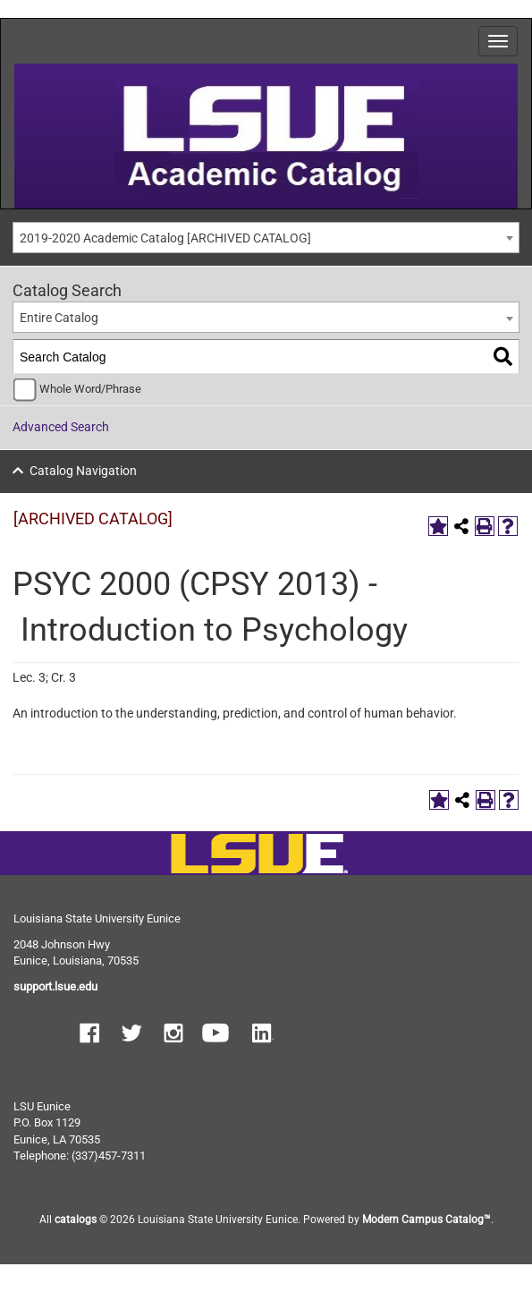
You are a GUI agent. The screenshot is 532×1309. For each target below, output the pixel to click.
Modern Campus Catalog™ (426, 1219)
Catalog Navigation (83, 470)
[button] (89, 1035)
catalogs (76, 1219)
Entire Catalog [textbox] (59, 317)
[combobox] (266, 237)
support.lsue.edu (55, 986)
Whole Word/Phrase (90, 388)
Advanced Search (61, 427)
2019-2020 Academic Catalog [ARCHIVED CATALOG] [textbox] (165, 238)
